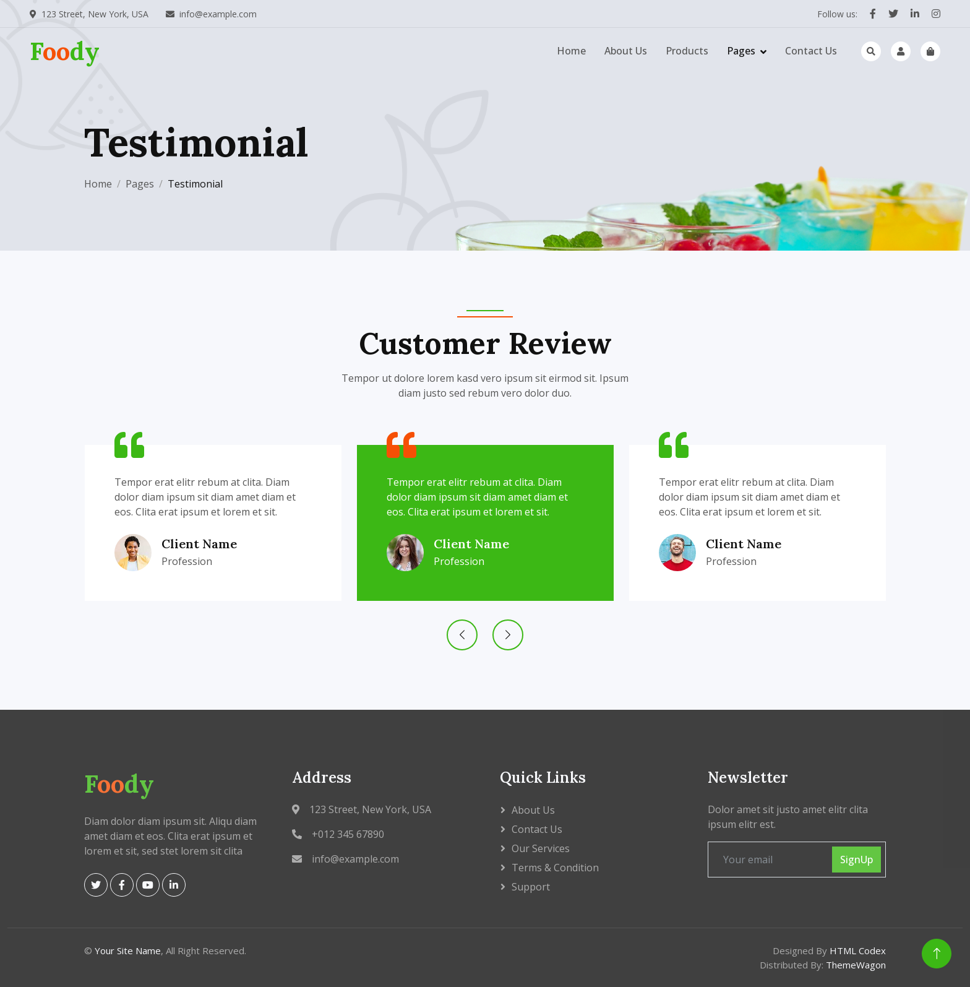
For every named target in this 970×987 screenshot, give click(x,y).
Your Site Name (128, 950)
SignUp (856, 859)
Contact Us (811, 51)
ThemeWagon (856, 965)
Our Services (541, 848)
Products (687, 51)
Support (531, 887)
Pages (741, 51)
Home (571, 51)
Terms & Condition (555, 867)
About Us (625, 51)
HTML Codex (858, 950)
